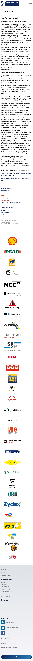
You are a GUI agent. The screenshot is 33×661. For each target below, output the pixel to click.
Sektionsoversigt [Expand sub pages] (16, 11)
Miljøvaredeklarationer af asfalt (11, 202)
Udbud (3, 193)
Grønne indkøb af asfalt (9, 205)
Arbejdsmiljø (5, 212)
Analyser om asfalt (6, 188)
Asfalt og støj (6, 200)
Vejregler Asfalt (5, 190)
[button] (16, 657)
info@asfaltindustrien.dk (6, 591)
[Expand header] (30, 3)
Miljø (2, 195)
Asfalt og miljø (6, 198)
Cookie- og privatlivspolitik (9, 647)
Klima (3, 210)
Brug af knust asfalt (8, 207)
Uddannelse (4, 215)
